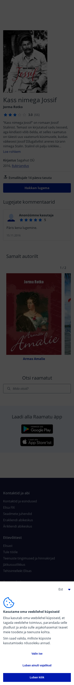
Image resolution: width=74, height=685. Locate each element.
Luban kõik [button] (37, 677)
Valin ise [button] (36, 653)
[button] (63, 589)
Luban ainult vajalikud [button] (37, 665)
